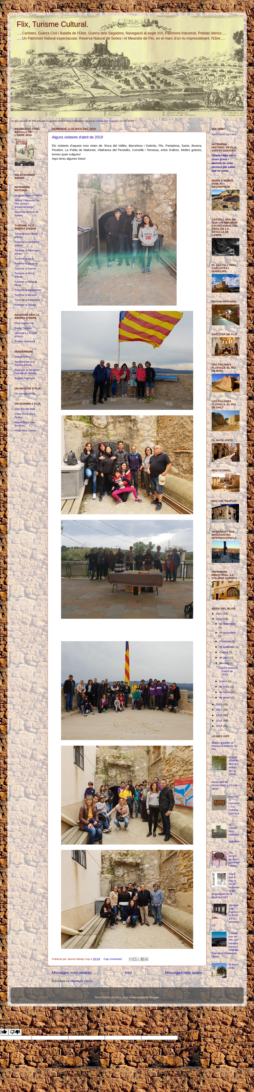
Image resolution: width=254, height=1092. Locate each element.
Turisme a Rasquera (27, 299)
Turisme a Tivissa (25, 304)
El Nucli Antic (233, 966)
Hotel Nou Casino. (26, 430)
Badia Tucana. (23, 328)
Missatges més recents (72, 972)
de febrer (225, 692)
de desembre (227, 623)
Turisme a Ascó (24, 258)
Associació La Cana (224, 134)
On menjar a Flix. (25, 393)
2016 (219, 715)
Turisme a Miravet (26, 294)
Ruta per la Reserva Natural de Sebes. (27, 371)
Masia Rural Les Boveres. (25, 424)
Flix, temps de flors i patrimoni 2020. (234, 859)
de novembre (227, 632)
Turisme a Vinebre (26, 263)
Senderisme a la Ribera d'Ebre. (25, 363)
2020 (219, 613)
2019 (219, 619)
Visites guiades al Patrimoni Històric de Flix (224, 746)
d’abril (223, 681)
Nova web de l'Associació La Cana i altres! (225, 785)
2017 (219, 709)
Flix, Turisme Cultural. (53, 24)
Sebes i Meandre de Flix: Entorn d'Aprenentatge (27, 204)
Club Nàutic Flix (24, 323)
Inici (128, 972)
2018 (219, 704)
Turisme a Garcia (25, 268)
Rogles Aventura (25, 341)
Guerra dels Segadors (107, 120)
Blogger (154, 997)
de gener (225, 697)
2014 (219, 726)
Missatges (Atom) (81, 981)
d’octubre (225, 641)
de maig (224, 663)
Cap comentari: (113, 959)
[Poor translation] (15, 1032)
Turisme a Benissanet (28, 290)
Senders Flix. (23, 356)
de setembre (227, 646)
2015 (219, 720)
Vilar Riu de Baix (25, 408)
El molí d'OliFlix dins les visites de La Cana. (234, 766)
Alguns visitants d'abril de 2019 (77, 137)
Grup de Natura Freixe (28, 195)
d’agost (224, 652)
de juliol (224, 657)
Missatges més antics (183, 972)
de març (224, 686)
